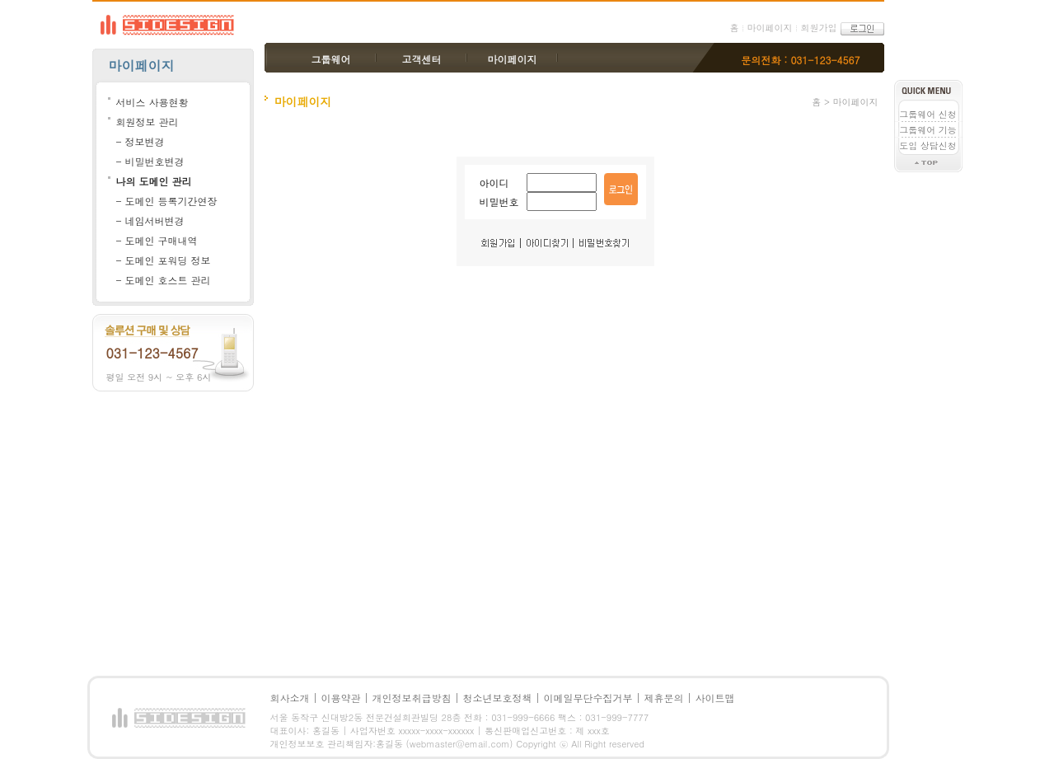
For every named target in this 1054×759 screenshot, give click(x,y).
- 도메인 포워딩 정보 (163, 260)
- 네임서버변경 (150, 220)
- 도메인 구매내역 (157, 240)
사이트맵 (715, 698)
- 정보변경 (140, 141)
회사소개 (290, 698)
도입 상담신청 (928, 145)
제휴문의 (664, 698)
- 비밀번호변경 (150, 161)
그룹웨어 (331, 59)
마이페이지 (769, 27)
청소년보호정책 (497, 698)
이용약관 (341, 698)
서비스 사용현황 (152, 102)
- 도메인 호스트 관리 (163, 280)
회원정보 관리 (147, 122)
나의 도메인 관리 (154, 181)
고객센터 (422, 59)
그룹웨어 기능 (928, 130)
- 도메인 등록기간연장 (167, 201)
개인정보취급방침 (412, 698)
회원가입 (818, 27)
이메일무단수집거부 (588, 698)
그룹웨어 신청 (928, 114)
